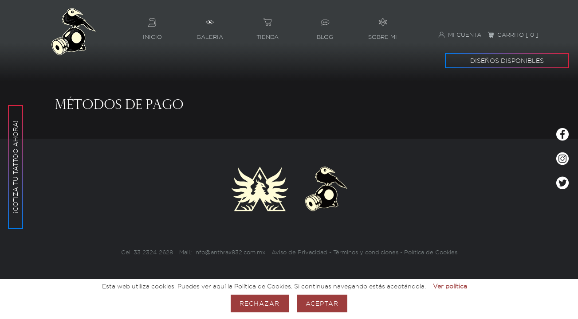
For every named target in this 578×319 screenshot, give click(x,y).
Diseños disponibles (507, 60)
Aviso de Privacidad (299, 252)
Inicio (152, 25)
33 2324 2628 (154, 252)
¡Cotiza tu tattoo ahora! (15, 167)
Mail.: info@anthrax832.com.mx (222, 252)
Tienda (267, 25)
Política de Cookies (430, 252)
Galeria (210, 25)
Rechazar (259, 303)
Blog (325, 25)
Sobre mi (383, 25)
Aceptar (322, 303)
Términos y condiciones (365, 252)
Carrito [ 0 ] (513, 34)
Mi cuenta (459, 34)
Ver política (450, 286)
